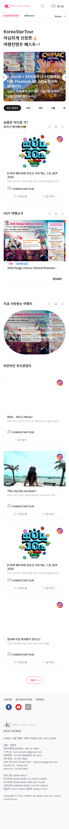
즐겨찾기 (48, 196)
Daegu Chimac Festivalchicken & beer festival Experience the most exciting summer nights (34, 332)
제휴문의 (40, 699)
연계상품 (20, 196)
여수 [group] (41, 108)
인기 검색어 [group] (12, 108)
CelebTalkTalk (11, 15)
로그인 (57, 6)
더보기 (33, 680)
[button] (49, 127)
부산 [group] (28, 108)
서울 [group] (53, 108)
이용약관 (8, 699)
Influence (29, 15)
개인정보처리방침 (23, 699)
